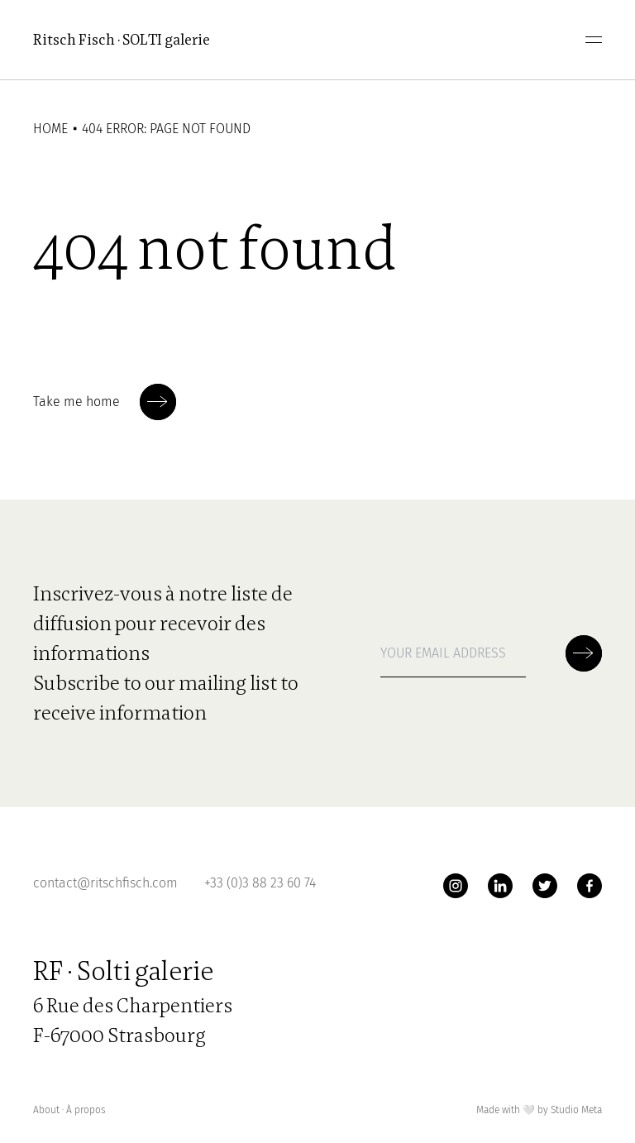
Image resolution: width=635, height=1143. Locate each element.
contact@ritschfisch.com (105, 883)
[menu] (593, 39)
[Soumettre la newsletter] (158, 402)
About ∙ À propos (69, 1110)
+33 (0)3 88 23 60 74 (260, 883)
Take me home (104, 402)
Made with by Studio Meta (539, 1110)
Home (50, 128)
